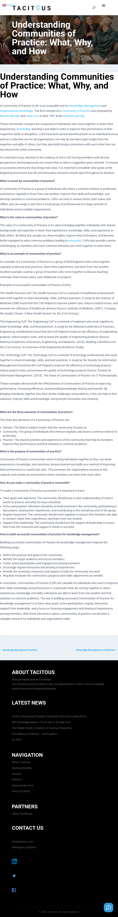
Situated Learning (73, 116)
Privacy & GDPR (21, 791)
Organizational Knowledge (16, 110)
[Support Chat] (108, 907)
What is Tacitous (21, 762)
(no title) (16, 739)
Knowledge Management (85, 105)
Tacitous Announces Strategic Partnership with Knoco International (49, 716)
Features (17, 773)
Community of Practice (76, 110)
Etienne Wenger (10, 116)
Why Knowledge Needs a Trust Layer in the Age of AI (41, 722)
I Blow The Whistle (22, 813)
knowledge (23, 129)
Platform (17, 779)
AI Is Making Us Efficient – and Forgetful (34, 733)
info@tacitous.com (22, 841)
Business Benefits (22, 768)
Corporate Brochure (22, 785)
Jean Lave (32, 116)
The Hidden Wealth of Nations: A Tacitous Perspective (42, 728)
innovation (74, 240)
